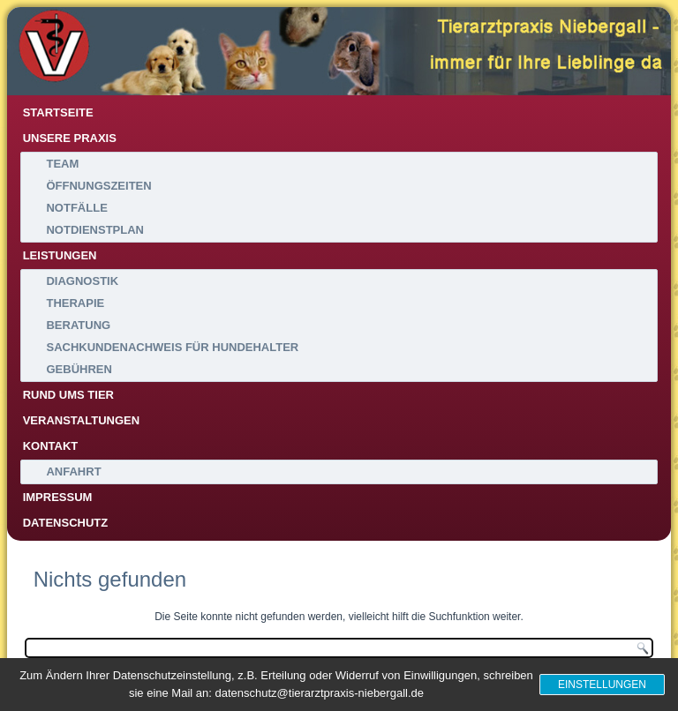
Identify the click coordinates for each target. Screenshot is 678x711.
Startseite (58, 112)
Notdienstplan (95, 229)
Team (62, 163)
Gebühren (78, 369)
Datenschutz (66, 522)
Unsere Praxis (70, 138)
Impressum (58, 497)
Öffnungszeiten (98, 185)
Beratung (78, 325)
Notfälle (76, 207)
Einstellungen (602, 684)
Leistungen (60, 255)
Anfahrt (73, 471)
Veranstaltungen (81, 420)
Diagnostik (82, 281)
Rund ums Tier (68, 394)
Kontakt (51, 446)
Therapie (75, 303)
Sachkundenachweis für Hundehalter (172, 347)
